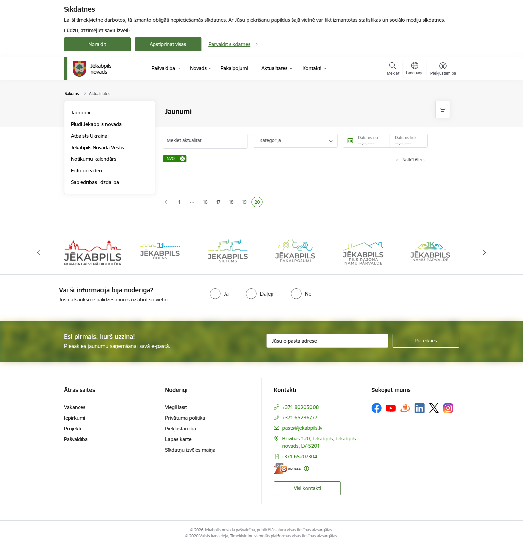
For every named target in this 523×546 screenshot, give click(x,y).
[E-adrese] (287, 468)
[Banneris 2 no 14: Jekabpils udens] (160, 252)
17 (219, 202)
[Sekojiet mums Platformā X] (434, 408)
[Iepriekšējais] (38, 253)
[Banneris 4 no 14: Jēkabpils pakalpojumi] (295, 252)
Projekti (72, 428)
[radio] (219, 293)
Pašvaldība (76, 439)
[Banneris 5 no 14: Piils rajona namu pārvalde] (363, 252)
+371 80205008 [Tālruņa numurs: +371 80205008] (300, 407)
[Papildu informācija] (306, 468)
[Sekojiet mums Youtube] (391, 408)
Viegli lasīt (176, 407)
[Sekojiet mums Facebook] (377, 408)
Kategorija (270, 140)
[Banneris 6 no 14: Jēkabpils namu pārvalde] (430, 252)
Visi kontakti (307, 488)
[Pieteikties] (426, 341)
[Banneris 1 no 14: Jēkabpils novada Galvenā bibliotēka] (93, 252)
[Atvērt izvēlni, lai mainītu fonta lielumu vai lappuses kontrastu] (443, 70)
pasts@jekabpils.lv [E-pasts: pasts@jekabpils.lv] (302, 428)
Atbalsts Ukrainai (89, 136)
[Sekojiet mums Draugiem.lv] (405, 408)
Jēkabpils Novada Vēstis (97, 147)
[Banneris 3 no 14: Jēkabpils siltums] (227, 252)
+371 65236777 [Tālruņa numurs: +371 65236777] (300, 417)
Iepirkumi (74, 418)
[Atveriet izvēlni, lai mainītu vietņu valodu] (415, 69)
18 (232, 202)
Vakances (74, 407)
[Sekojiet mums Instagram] (448, 408)
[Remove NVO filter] (182, 158)
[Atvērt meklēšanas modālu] (393, 70)
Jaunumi (80, 112)
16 (206, 202)
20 (258, 202)
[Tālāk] (484, 253)
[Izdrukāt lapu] (443, 109)
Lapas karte (178, 439)
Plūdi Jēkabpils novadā (96, 124)
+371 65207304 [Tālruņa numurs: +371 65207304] (299, 456)
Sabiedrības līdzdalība (95, 182)
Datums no (368, 137)
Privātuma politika (185, 418)
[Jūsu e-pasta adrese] (327, 341)
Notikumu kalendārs (93, 159)
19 (245, 202)
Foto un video (86, 170)
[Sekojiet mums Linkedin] (420, 408)
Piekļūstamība (180, 428)
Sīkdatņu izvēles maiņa (190, 450)
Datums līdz (406, 137)
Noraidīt (97, 44)
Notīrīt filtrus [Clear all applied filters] (414, 159)
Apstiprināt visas (168, 44)
